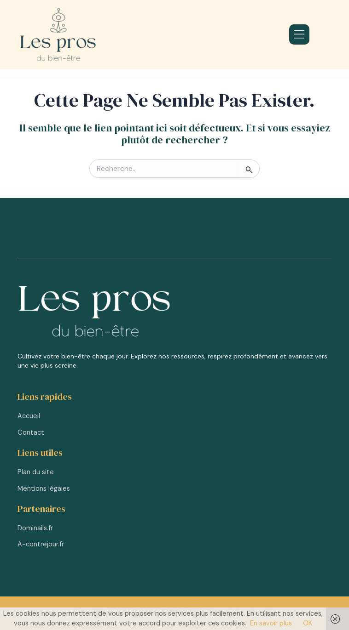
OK (307, 623)
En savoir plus (271, 623)
